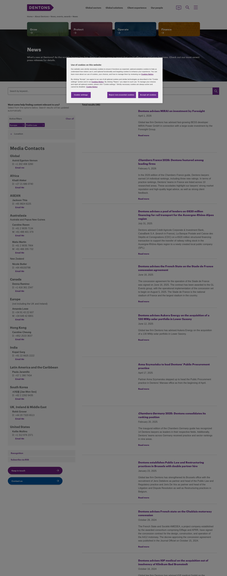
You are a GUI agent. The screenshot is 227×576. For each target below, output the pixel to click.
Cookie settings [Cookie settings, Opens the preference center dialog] (81, 95)
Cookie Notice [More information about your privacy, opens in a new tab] (92, 87)
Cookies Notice (147, 74)
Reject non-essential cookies (121, 95)
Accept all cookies (148, 95)
